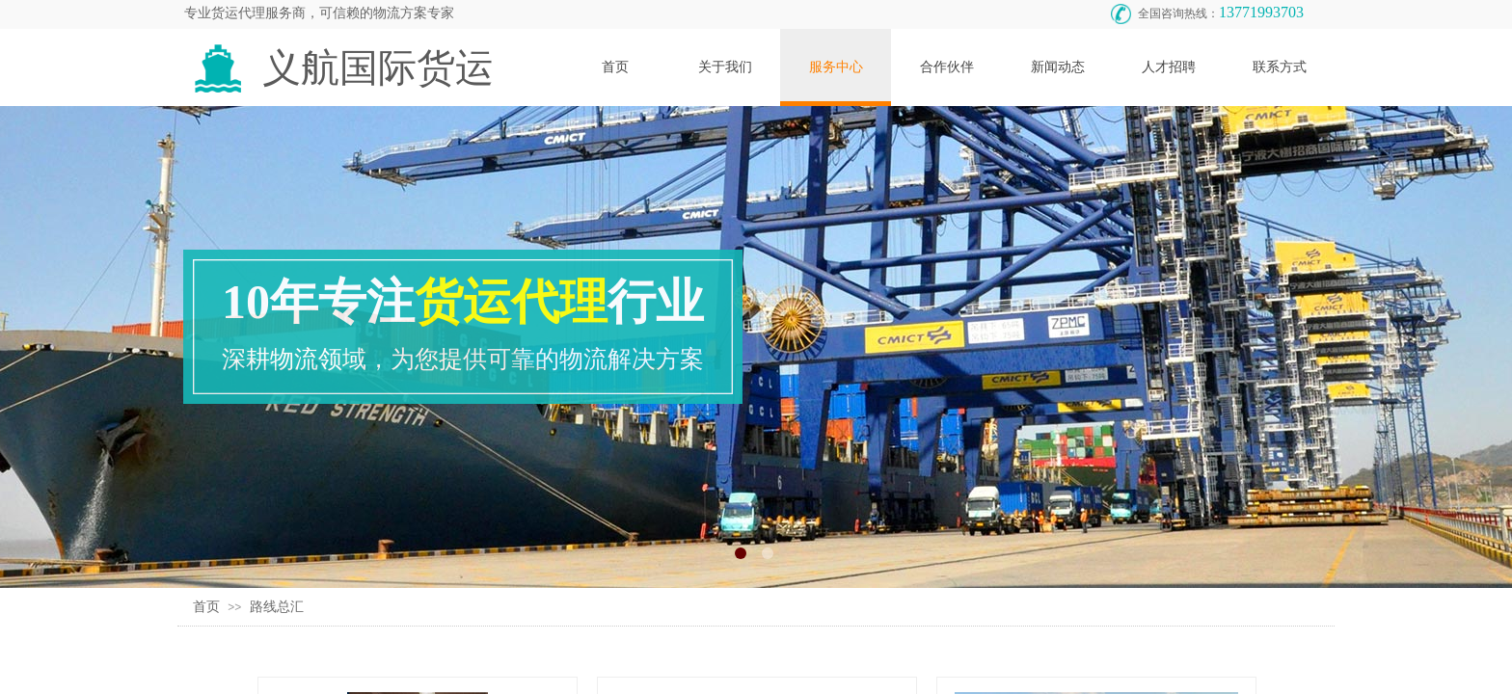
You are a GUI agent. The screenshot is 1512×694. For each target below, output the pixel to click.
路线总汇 (277, 607)
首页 (206, 607)
